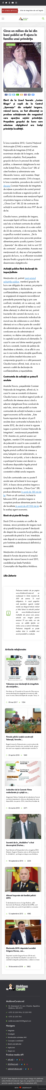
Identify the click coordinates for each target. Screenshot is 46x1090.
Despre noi (11, 1051)
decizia (7, 185)
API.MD (10, 1059)
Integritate (11, 1030)
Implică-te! (11, 1047)
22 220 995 (27, 1012)
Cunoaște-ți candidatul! (15, 1041)
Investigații (11, 1034)
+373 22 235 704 (14, 1016)
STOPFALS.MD (13, 1064)
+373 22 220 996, (15, 1012)
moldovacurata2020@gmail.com (19, 1021)
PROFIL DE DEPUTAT (14, 1044)
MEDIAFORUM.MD (15, 1069)
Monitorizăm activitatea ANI (17, 1037)
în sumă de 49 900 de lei (27, 506)
